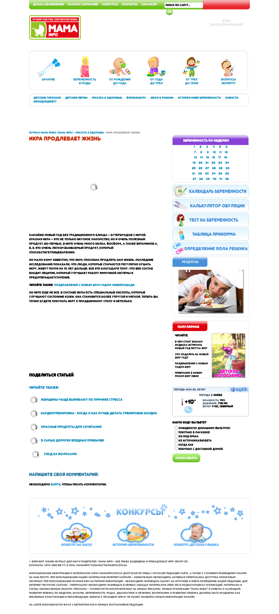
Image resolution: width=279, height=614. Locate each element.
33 (207, 173)
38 (201, 179)
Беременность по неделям (206, 140)
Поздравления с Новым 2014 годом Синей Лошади (94, 285)
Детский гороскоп (47, 97)
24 (227, 162)
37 (194, 179)
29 (221, 168)
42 (227, 179)
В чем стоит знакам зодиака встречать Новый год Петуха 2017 (191, 345)
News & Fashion (162, 97)
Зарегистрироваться (226, 24)
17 (219, 157)
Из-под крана (188, 436)
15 (207, 157)
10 (214, 152)
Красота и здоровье (107, 97)
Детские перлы (76, 97)
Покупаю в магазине (194, 432)
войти (55, 484)
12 (226, 152)
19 (194, 162)
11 (220, 152)
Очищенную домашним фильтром (204, 428)
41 (220, 179)
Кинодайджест (45, 101)
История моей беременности (199, 97)
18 (225, 157)
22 (213, 162)
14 (201, 157)
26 (200, 168)
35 (220, 173)
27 (207, 168)
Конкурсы (110, 4)
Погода (179, 389)
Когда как (185, 444)
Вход (226, 20)
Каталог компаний (83, 4)
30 (227, 168)
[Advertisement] (260, 70)
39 (208, 179)
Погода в (210, 395)
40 (214, 179)
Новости (231, 97)
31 (193, 173)
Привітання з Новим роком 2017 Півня (188, 374)
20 (200, 162)
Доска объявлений (48, 4)
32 (200, 173)
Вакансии (149, 4)
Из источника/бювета (195, 440)
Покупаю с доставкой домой (200, 449)
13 (195, 157)
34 (213, 173)
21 (207, 162)
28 (214, 168)
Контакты (130, 4)
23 (220, 162)
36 (227, 173)
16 (213, 157)
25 (194, 168)
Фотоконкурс (136, 97)
